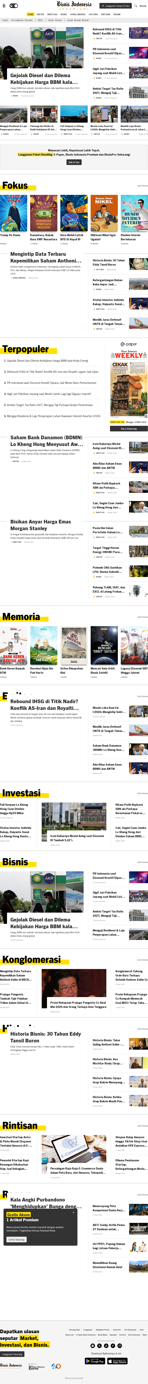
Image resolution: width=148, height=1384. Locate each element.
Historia (93, 15)
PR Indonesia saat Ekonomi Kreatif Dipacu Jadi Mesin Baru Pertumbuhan (51, 385)
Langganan (87, 1342)
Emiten (14, 516)
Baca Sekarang (129, 430)
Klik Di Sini (74, 163)
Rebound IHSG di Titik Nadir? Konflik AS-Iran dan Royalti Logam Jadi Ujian (52, 374)
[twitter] (99, 1358)
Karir (142, 1342)
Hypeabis (113, 1347)
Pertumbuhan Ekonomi (22, 21)
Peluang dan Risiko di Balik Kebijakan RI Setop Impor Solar (43, 129)
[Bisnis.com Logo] (2, 6)
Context (122, 1347)
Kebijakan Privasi (102, 1342)
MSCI (40, 21)
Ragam (116, 15)
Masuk (144, 6)
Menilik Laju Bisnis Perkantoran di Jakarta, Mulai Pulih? (134, 129)
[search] (137, 6)
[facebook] (113, 1358)
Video (145, 1347)
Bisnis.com (70, 1347)
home (30, 15)
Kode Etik (117, 1342)
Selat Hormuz (55, 21)
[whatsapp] (119, 1358)
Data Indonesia (134, 1347)
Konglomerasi (77, 15)
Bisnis (64, 15)
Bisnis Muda (102, 1347)
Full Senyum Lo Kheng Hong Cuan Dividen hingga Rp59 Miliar (71, 129)
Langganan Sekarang (12, 1366)
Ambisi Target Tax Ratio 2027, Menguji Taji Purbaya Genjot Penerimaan (50, 407)
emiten (40, 15)
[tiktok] (106, 1358)
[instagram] (92, 1358)
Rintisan (105, 15)
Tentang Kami (74, 1342)
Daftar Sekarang (16, 1239)
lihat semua (142, 187)
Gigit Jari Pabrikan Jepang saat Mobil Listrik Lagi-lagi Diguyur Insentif (49, 396)
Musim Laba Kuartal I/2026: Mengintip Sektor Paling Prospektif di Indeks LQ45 (104, 129)
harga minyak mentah (78, 21)
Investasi (52, 15)
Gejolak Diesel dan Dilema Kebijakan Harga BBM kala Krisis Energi (47, 363)
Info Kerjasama (130, 1342)
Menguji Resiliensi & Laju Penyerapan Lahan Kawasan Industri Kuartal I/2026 (13, 129)
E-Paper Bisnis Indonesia (86, 1347)
